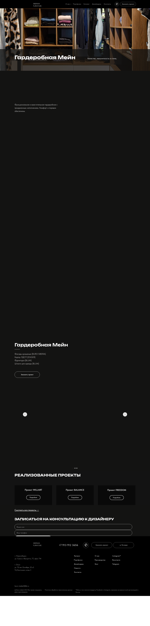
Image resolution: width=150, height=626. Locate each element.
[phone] (73, 563)
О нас (68, 4)
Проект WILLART (33, 528)
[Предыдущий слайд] (25, 436)
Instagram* (116, 586)
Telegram (115, 594)
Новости (77, 598)
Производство (100, 590)
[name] (73, 557)
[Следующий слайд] (125, 436)
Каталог (86, 4)
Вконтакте (116, 590)
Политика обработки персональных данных (58, 620)
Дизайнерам (96, 4)
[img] (23, 4)
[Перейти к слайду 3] (76, 468)
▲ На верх (123, 575)
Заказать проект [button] (128, 4)
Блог (96, 594)
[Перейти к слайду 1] (73, 468)
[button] (89, 375)
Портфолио (77, 4)
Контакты (107, 4)
